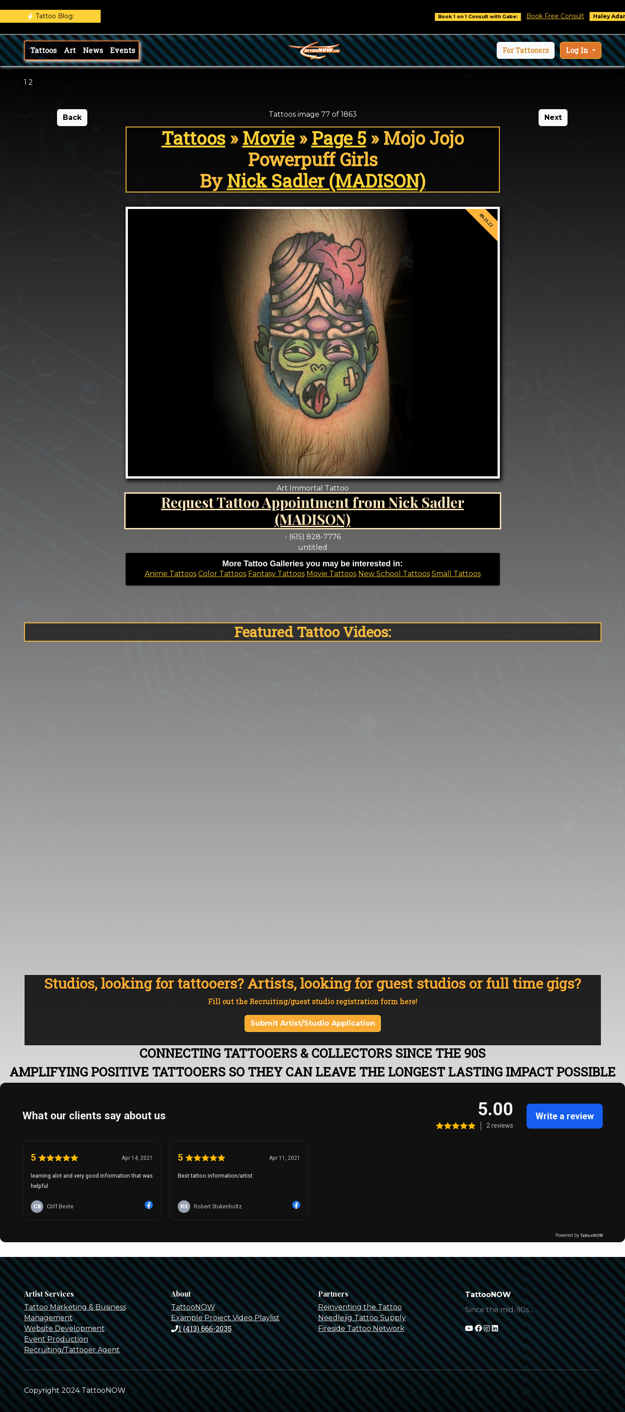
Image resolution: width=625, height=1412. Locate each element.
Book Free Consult (562, 16)
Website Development (64, 1328)
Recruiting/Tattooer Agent (72, 1350)
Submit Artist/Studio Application (312, 1023)
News (93, 50)
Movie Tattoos (331, 573)
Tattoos (43, 50)
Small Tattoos (456, 573)
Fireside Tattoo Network (361, 1328)
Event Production (56, 1339)
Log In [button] (578, 50)
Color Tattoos (222, 573)
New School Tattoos (394, 573)
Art (70, 50)
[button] (526, 50)
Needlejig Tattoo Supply (362, 1318)
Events (122, 50)
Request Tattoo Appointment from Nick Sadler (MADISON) (312, 510)
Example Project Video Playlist (225, 1318)
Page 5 (338, 138)
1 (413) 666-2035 (201, 1328)
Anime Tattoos (170, 573)
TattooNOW (193, 1307)
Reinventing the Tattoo (360, 1307)
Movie (268, 138)
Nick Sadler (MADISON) (326, 180)
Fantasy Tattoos (276, 573)
